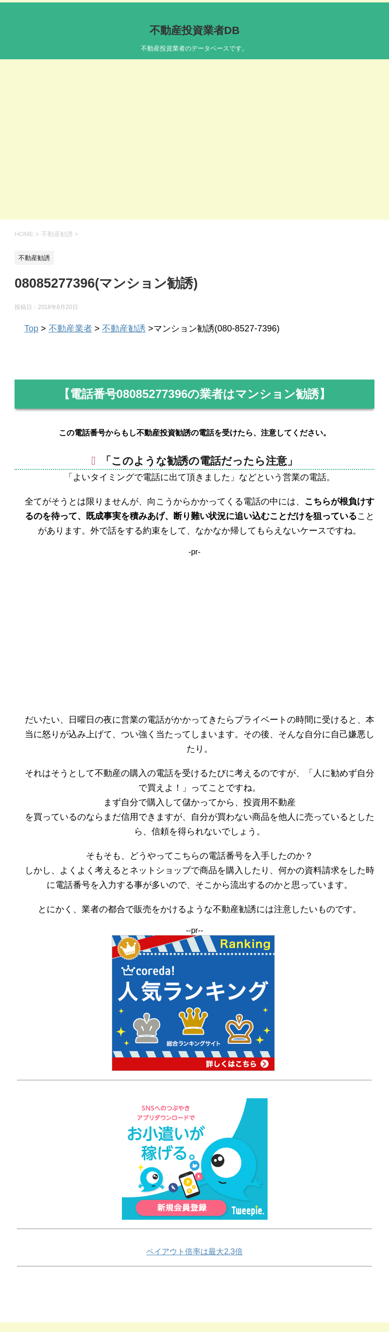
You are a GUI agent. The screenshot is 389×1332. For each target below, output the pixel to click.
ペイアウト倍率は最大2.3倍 (194, 1251)
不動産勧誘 (124, 328)
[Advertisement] (194, 147)
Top (31, 328)
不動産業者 (70, 328)
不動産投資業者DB (195, 30)
